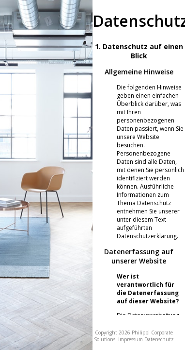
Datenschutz (159, 339)
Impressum (130, 339)
